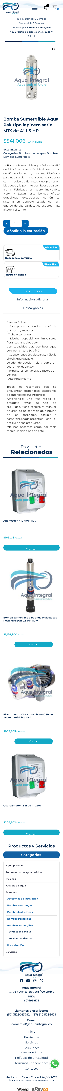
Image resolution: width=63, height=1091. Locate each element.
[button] (54, 49)
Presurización (15, 945)
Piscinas (11, 878)
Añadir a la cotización (26, 231)
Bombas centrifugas (19, 905)
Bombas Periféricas (19, 918)
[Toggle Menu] (34, 8)
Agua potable (14, 865)
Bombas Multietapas (20, 912)
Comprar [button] (31, 549)
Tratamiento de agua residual (24, 872)
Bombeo (30, 18)
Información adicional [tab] (33, 299)
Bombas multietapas (32, 153)
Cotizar (33, 644)
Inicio (20, 18)
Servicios (11, 951)
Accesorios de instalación (22, 898)
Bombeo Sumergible (16, 156)
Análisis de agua (16, 885)
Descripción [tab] (33, 291)
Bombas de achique (20, 931)
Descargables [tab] (33, 308)
